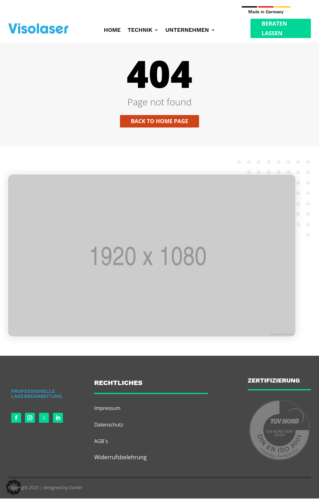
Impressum (107, 410)
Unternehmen (187, 30)
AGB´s (101, 443)
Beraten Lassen (274, 28)
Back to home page (159, 123)
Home (112, 30)
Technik (139, 30)
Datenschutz (108, 427)
